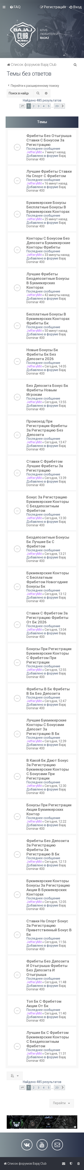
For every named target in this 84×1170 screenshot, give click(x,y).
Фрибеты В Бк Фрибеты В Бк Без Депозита (48, 691)
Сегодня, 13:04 (55, 629)
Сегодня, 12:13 (55, 861)
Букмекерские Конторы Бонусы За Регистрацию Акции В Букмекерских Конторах (48, 887)
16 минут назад (56, 183)
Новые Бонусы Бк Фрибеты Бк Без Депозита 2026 (42, 354)
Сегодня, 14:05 (55, 366)
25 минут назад (56, 219)
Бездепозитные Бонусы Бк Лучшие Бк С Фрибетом (47, 541)
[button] (22, 106)
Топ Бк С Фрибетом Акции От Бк (43, 1003)
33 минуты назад (57, 255)
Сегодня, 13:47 (55, 442)
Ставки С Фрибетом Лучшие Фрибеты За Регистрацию (44, 466)
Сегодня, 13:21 (55, 554)
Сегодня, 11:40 (55, 1013)
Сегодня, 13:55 (55, 402)
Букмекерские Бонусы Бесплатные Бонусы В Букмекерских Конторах (47, 207)
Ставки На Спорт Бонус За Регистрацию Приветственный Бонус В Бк (49, 928)
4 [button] (43, 106)
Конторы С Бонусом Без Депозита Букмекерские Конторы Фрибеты (48, 242)
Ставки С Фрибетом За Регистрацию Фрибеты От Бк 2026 (47, 617)
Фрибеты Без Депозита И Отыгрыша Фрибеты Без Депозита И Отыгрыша (47, 968)
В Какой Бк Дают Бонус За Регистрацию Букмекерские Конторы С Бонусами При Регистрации (47, 769)
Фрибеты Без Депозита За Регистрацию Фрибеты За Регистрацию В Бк (47, 847)
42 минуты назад (57, 295)
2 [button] (33, 106)
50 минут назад (56, 330)
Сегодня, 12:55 (55, 670)
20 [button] (56, 106)
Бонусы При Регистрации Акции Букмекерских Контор (48, 809)
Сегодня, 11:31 (55, 1053)
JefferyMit (34, 152)
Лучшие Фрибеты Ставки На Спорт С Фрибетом (49, 173)
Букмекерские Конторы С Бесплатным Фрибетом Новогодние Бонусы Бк (47, 580)
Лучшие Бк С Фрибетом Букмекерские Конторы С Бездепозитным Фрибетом (47, 1039)
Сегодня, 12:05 (55, 902)
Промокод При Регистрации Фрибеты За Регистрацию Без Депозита (46, 428)
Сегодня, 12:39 (55, 741)
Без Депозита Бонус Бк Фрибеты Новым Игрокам (47, 390)
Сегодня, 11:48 (55, 982)
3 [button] (38, 106)
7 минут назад (55, 152)
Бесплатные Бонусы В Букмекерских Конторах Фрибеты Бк (47, 318)
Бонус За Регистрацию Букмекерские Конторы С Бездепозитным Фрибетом (47, 504)
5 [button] (48, 106)
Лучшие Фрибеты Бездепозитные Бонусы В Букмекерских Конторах (47, 281)
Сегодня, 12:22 (55, 821)
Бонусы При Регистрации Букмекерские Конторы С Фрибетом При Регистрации (48, 655)
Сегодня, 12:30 (55, 786)
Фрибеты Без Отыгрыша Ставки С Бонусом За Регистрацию (48, 140)
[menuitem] (15, 7)
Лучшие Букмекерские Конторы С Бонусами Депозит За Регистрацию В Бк (46, 727)
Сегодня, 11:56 (55, 942)
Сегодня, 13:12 (55, 594)
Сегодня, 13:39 (55, 478)
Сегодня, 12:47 (55, 701)
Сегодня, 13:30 (55, 518)
